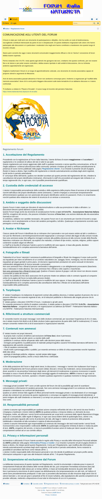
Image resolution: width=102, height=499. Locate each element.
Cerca (7, 23)
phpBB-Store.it (56, 492)
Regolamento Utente (51, 169)
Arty (44, 490)
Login (14, 23)
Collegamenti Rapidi (5, 19)
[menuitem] (92, 19)
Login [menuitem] (97, 19)
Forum (14, 19)
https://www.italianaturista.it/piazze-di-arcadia (20, 92)
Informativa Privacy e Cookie (42, 443)
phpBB (44, 488)
